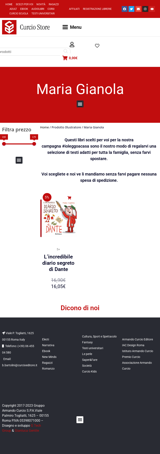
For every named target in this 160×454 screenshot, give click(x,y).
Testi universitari (43, 13)
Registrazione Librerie (97, 9)
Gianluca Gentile (27, 431)
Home (8, 4)
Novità (40, 4)
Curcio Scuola (18, 13)
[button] (72, 45)
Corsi (51, 9)
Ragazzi (54, 4)
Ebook (24, 9)
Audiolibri (37, 9)
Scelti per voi (24, 4)
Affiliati (74, 9)
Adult (13, 9)
